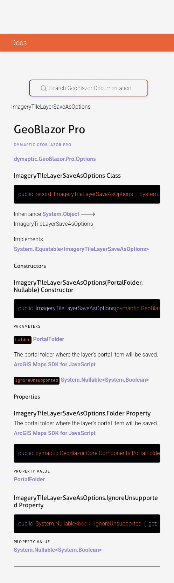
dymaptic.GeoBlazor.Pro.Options (55, 159)
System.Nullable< (83, 379)
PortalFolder (48, 338)
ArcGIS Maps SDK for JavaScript (55, 364)
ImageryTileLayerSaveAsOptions (105, 249)
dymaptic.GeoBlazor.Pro (42, 144)
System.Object (60, 214)
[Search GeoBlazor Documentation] (88, 88)
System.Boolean (125, 379)
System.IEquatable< (39, 249)
